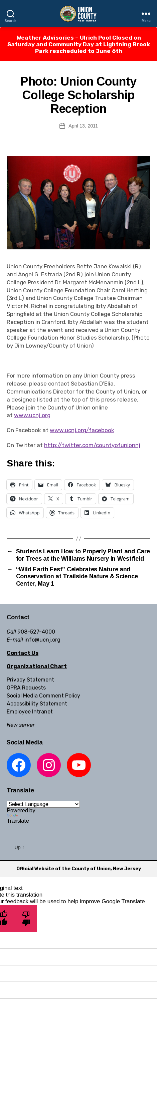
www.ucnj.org (32, 415)
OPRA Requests (26, 688)
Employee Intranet (30, 711)
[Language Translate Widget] (43, 804)
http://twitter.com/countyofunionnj (92, 445)
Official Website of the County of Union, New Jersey (78, 869)
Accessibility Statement (37, 703)
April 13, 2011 (83, 126)
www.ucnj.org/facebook (82, 430)
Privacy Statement (30, 680)
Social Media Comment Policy (43, 695)
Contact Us (22, 653)
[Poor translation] (26, 918)
